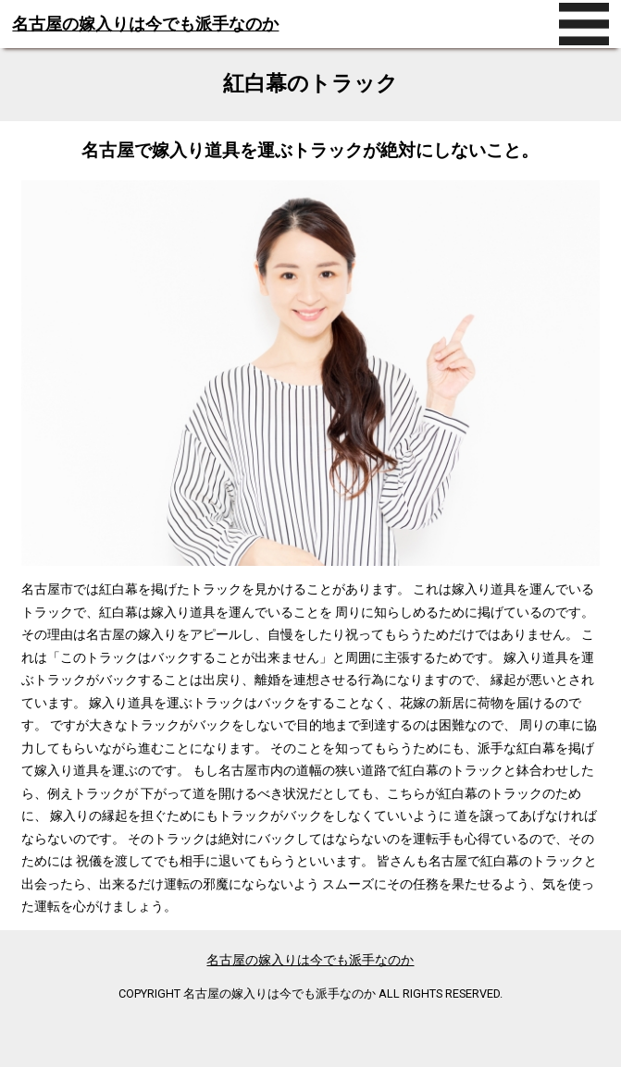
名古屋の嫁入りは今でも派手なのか (145, 24)
